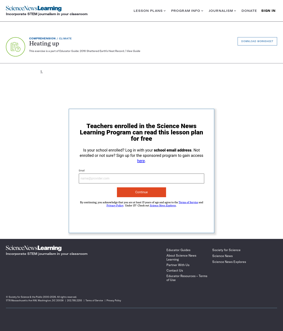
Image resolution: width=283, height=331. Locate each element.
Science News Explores (229, 262)
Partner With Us (177, 265)
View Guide (133, 51)
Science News (222, 256)
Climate (65, 38)
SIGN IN (268, 11)
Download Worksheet (257, 41)
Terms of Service (188, 202)
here (141, 160)
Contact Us (174, 270)
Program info (187, 11)
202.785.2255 (74, 300)
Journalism (222, 11)
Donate (249, 11)
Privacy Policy (115, 205)
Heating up (44, 44)
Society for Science (226, 250)
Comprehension (42, 38)
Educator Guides (178, 250)
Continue (141, 192)
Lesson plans (150, 11)
